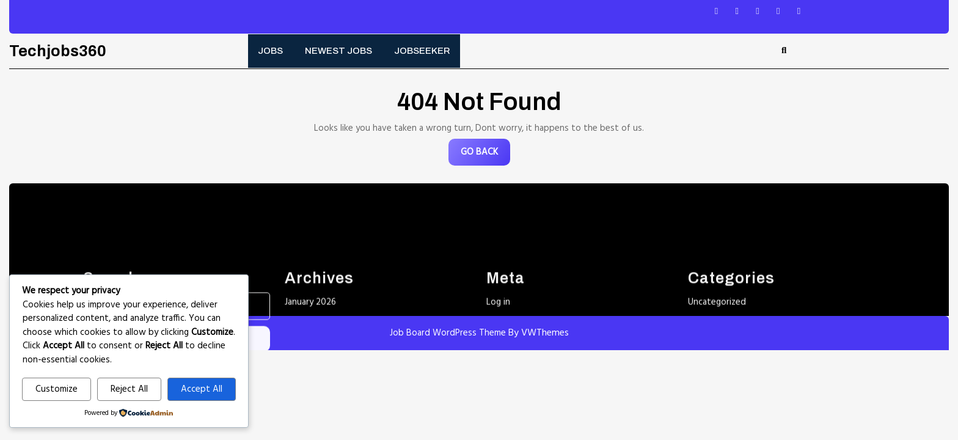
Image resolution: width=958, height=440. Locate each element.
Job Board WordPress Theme (448, 333)
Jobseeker (422, 51)
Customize (56, 389)
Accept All (201, 389)
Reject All (129, 389)
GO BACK (485, 155)
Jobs (270, 51)
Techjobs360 (57, 51)
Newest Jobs (338, 51)
